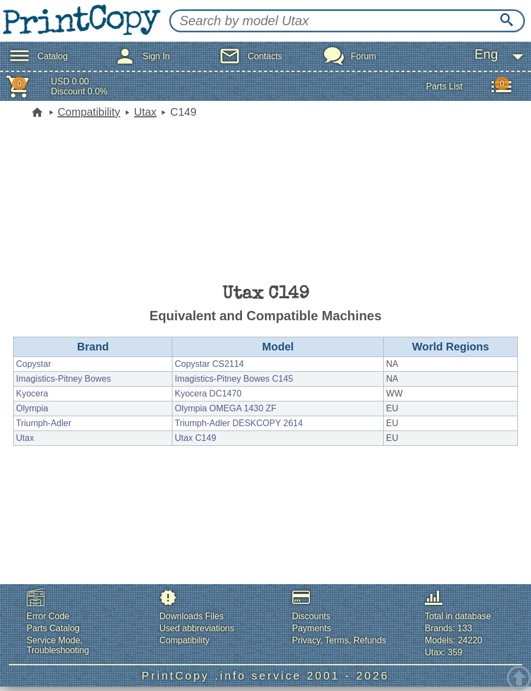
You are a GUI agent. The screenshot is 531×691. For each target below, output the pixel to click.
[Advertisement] (265, 200)
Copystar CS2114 (209, 364)
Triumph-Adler (43, 423)
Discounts (311, 616)
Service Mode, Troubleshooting (58, 645)
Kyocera (32, 393)
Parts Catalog (53, 628)
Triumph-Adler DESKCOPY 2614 (239, 423)
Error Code (48, 616)
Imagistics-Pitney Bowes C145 (234, 378)
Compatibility (88, 112)
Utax (145, 112)
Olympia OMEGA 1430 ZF (225, 408)
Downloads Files (191, 616)
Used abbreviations (196, 628)
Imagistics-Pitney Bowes (63, 378)
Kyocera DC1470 (208, 393)
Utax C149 (195, 438)
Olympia (32, 408)
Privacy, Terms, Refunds (339, 640)
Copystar (33, 364)
